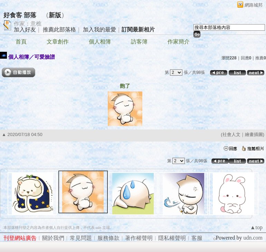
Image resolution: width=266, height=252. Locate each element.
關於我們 (53, 238)
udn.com (253, 238)
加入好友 (25, 29)
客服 (196, 238)
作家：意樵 (27, 24)
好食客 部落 (19, 15)
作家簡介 (179, 42)
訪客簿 (139, 42)
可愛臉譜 (44, 57)
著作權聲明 (139, 238)
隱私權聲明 (172, 238)
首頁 (21, 42)
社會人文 (231, 134)
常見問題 (81, 238)
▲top (256, 227)
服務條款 (108, 238)
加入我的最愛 (99, 29)
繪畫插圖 (254, 134)
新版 (55, 15)
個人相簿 (100, 42)
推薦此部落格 (59, 29)
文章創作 (58, 42)
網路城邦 (254, 5)
